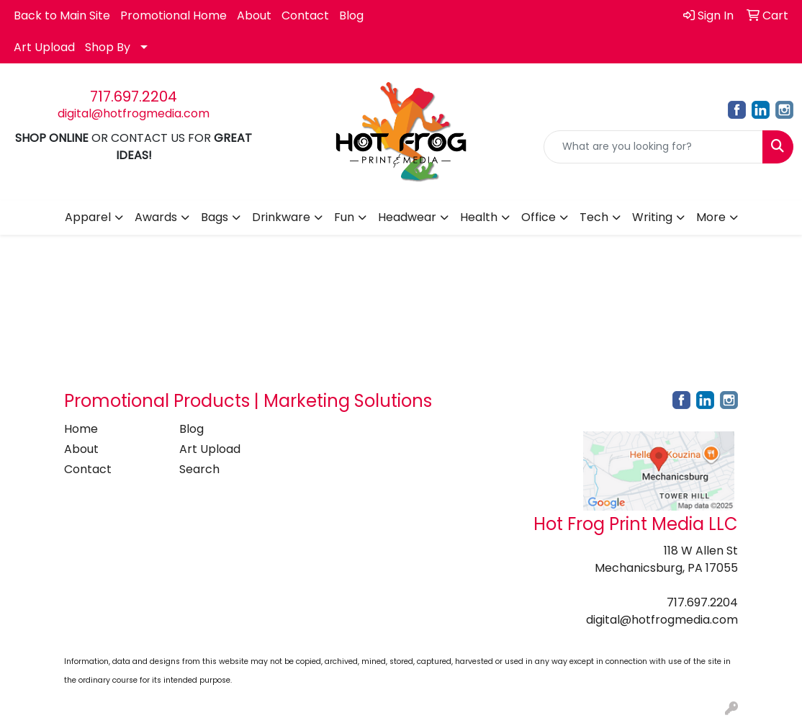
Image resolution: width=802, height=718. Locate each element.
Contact (305, 15)
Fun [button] (344, 217)
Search (199, 469)
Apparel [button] (88, 217)
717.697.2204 (133, 96)
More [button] (711, 217)
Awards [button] (156, 217)
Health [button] (478, 217)
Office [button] (538, 217)
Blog (351, 15)
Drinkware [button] (281, 217)
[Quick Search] (653, 146)
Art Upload (44, 47)
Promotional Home (173, 15)
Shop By (107, 47)
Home (81, 429)
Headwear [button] (407, 217)
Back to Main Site (62, 15)
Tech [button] (594, 217)
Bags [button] (214, 217)
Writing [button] (652, 217)
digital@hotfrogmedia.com (133, 113)
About (254, 15)
